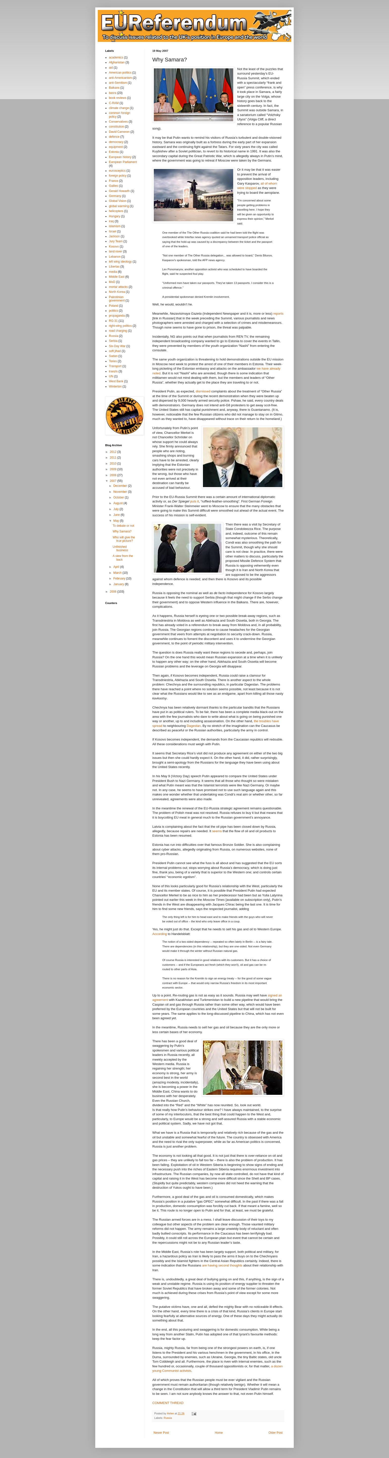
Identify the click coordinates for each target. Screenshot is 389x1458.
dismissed (203, 391)
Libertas (114, 266)
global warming (119, 206)
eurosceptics (117, 170)
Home (219, 1432)
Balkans (114, 87)
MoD (112, 282)
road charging (118, 330)
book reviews (117, 98)
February (119, 578)
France (113, 181)
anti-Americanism (120, 78)
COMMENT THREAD (168, 1403)
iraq (111, 221)
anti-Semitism (118, 82)
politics (113, 310)
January (119, 584)
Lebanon (115, 256)
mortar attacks (118, 287)
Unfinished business (120, 548)
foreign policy (118, 175)
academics (116, 57)
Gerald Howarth (119, 191)
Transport (115, 366)
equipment (116, 147)
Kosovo (114, 246)
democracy (116, 142)
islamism (115, 226)
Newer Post (161, 1432)
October (119, 497)
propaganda (117, 315)
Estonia (114, 152)
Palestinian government (117, 298)
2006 (113, 591)
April (116, 567)
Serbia (113, 341)
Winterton (115, 386)
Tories (113, 361)
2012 (113, 452)
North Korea (117, 292)
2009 (113, 469)
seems (217, 831)
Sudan (113, 356)
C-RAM (114, 103)
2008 (113, 475)
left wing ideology (120, 261)
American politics (120, 72)
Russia (168, 1417)
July (116, 509)
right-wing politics (120, 326)
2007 (113, 481)
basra (112, 93)
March (118, 573)
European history (120, 157)
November (120, 492)
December (120, 486)
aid (111, 67)
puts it (194, 501)
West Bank (116, 381)
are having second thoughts (222, 1265)
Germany (115, 196)
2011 (113, 457)
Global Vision (118, 201)
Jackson (114, 236)
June (117, 515)
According (159, 934)
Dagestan (194, 726)
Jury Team (116, 241)
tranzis (113, 371)
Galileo (113, 186)
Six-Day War (117, 346)
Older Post (275, 1432)
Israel (112, 231)
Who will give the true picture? (124, 539)
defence (114, 136)
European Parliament (123, 162)
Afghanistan (117, 62)
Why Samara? (122, 531)
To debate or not (123, 525)
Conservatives (118, 121)
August (118, 503)
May (116, 521)
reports (278, 313)
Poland (113, 305)
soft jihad (115, 351)
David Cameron (119, 132)
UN (111, 376)
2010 (113, 463)
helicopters (116, 211)
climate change (119, 108)
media (113, 272)
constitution (116, 126)
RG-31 (113, 321)
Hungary (114, 216)
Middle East (117, 276)
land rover (115, 251)
